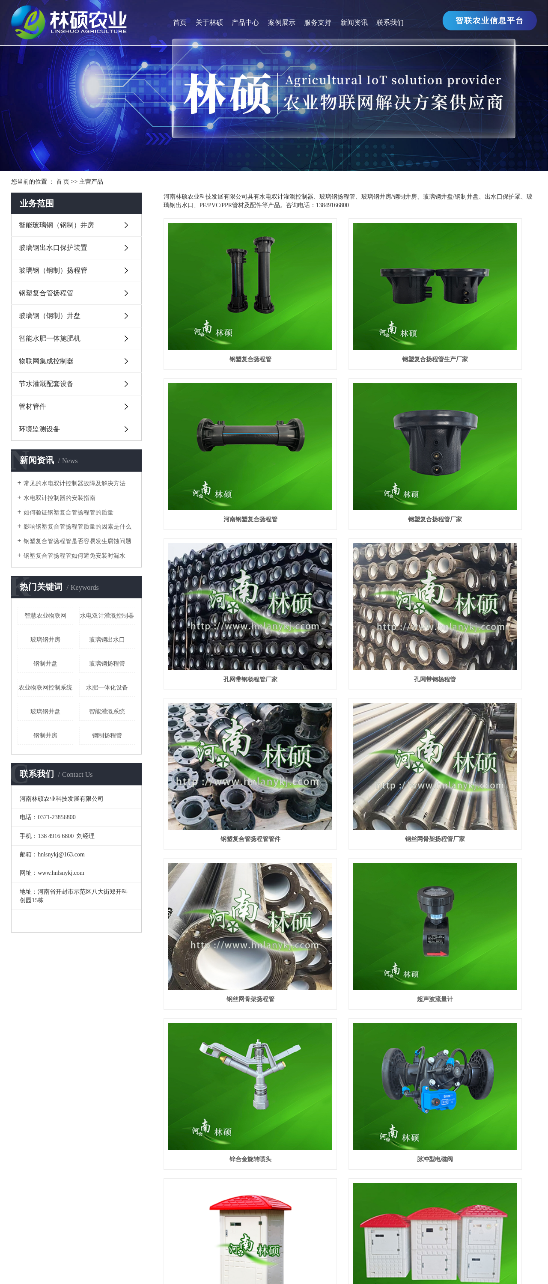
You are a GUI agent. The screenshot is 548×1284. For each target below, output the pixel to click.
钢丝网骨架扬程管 (479, 547)
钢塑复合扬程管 (222, 315)
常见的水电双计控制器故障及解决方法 (74, 483)
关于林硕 (209, 22)
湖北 (358, 1266)
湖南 (343, 1266)
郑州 (300, 1266)
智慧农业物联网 (45, 615)
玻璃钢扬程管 (107, 663)
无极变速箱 (62, 1227)
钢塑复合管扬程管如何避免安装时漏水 (74, 556)
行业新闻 (213, 1070)
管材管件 (32, 406)
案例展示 (281, 22)
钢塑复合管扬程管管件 (222, 547)
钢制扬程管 (107, 735)
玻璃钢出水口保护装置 (53, 247)
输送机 (92, 1227)
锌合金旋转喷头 (350, 663)
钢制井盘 (45, 663)
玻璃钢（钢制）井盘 (49, 315)
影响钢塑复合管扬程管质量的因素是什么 (77, 526)
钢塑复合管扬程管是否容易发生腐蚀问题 (77, 541)
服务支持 (317, 22)
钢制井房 (45, 735)
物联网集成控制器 (46, 361)
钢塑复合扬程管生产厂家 (350, 315)
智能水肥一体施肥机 (49, 338)
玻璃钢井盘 (45, 711)
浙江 (271, 1266)
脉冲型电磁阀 (479, 663)
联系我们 (390, 22)
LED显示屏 (122, 1227)
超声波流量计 (222, 663)
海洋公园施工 (196, 1227)
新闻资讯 (354, 22)
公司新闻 (213, 1057)
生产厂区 (24, 1082)
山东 (329, 1266)
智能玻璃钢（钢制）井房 (56, 225)
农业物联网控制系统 (45, 687)
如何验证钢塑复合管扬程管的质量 (68, 512)
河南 (286, 1266)
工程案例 (308, 1057)
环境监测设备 (39, 429)
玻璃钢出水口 (107, 639)
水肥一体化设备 (107, 687)
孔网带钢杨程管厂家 (350, 431)
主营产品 (91, 181)
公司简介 (24, 1057)
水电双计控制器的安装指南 (59, 498)
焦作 (372, 1266)
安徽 (314, 1266)
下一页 (472, 933)
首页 (180, 22)
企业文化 (24, 1070)
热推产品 (182, 1266)
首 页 (63, 181)
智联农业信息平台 (490, 20)
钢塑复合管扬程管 (46, 293)
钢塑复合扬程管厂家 (222, 431)
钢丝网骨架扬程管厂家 (350, 547)
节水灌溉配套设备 (46, 383)
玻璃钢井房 (45, 639)
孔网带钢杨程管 (479, 431)
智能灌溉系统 (107, 711)
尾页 (497, 933)
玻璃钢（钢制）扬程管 (53, 270)
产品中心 (245, 22)
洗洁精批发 (158, 1227)
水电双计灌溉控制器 (107, 615)
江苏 (242, 1266)
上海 (256, 1266)
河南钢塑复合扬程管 (479, 315)
